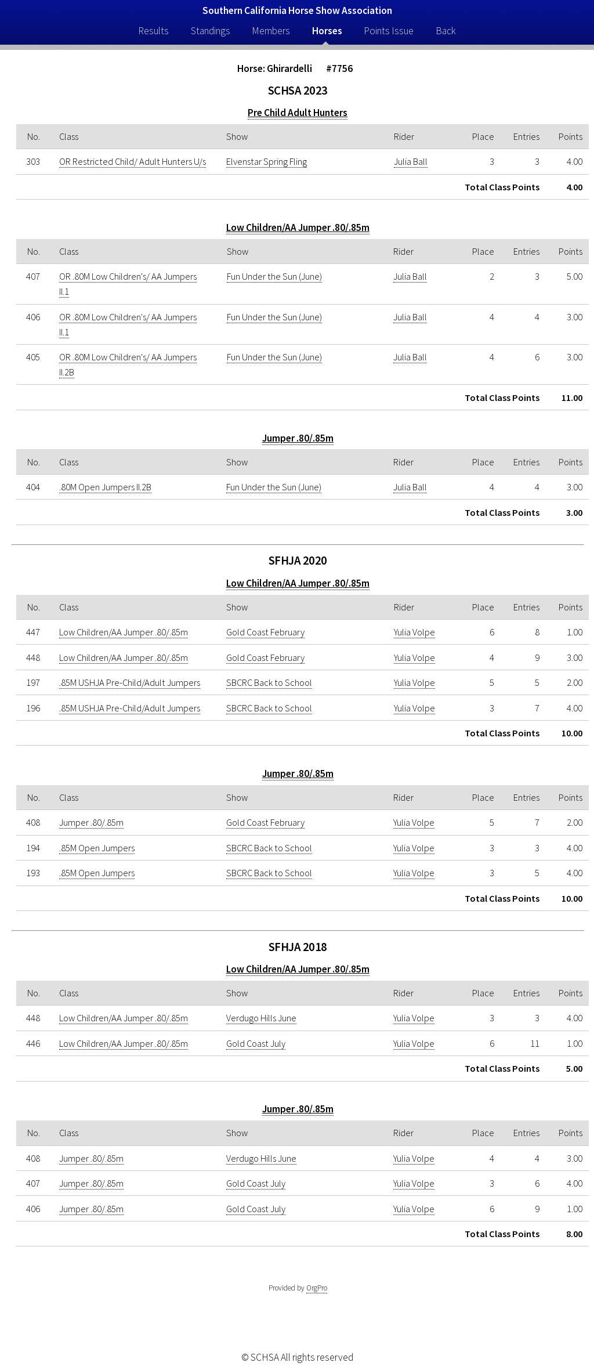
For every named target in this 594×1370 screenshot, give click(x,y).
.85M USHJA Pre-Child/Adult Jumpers (129, 682)
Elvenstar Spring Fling (266, 161)
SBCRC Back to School (269, 682)
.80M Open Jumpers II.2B (105, 487)
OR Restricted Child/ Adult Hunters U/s (132, 161)
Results (153, 30)
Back (446, 30)
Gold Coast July (255, 1043)
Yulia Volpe (414, 632)
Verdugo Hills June (261, 1018)
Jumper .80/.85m (298, 438)
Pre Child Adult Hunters (297, 112)
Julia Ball (411, 161)
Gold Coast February (265, 632)
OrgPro (316, 1288)
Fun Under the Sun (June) (274, 276)
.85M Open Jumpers (97, 848)
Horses (327, 30)
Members (271, 30)
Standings (210, 30)
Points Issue (389, 30)
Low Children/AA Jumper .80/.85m (298, 227)
